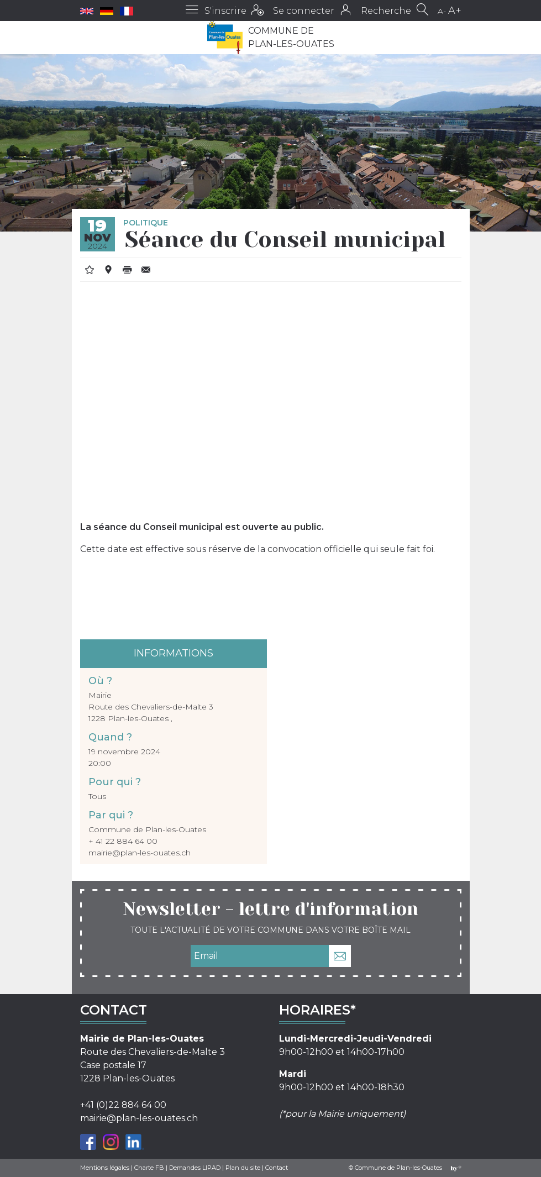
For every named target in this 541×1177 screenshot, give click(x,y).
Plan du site (242, 1167)
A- (442, 11)
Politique (145, 223)
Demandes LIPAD (194, 1167)
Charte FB (149, 1167)
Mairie (100, 695)
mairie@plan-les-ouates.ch (139, 853)
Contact (276, 1167)
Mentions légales (104, 1167)
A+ (454, 10)
